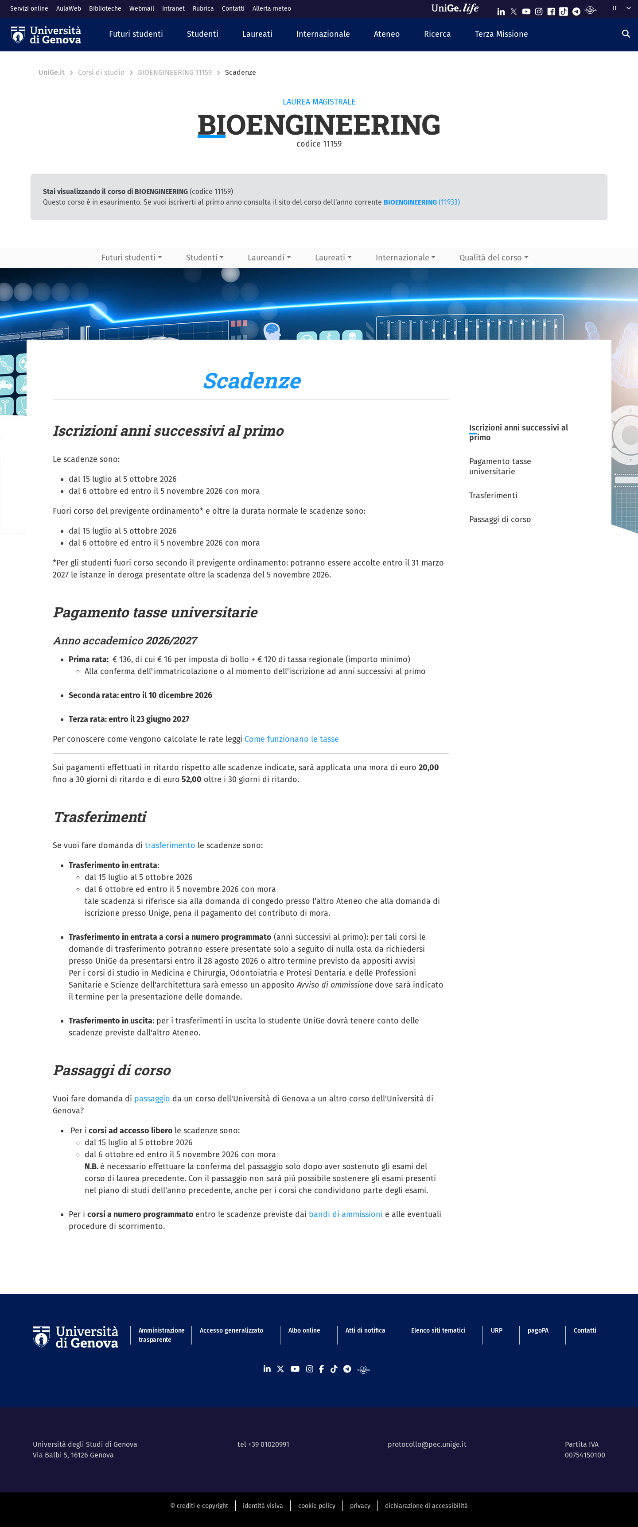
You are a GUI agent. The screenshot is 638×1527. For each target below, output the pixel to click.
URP (496, 1330)
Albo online (304, 1330)
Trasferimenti (493, 495)
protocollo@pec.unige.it (427, 1444)
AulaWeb (68, 8)
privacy (360, 1506)
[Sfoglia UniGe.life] (458, 9)
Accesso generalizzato (231, 1330)
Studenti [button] (202, 258)
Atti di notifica (365, 1330)
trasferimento (170, 845)
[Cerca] (626, 34)
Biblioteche (105, 8)
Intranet (173, 8)
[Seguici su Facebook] (551, 9)
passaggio (152, 1099)
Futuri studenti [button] (128, 258)
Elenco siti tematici (438, 1330)
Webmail (141, 8)
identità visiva (263, 1506)
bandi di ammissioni (346, 1214)
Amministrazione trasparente (157, 1335)
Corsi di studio (101, 72)
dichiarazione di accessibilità (426, 1506)
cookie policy (316, 1506)
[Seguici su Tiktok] (563, 9)
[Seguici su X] (513, 9)
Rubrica (203, 8)
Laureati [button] (330, 258)
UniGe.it (52, 72)
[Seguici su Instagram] (539, 9)
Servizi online (29, 8)
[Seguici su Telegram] (576, 9)
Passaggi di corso (500, 519)
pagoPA (538, 1330)
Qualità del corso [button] (490, 258)
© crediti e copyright (199, 1506)
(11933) (422, 202)
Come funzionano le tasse (292, 739)
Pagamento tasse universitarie (500, 467)
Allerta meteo (272, 8)
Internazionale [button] (402, 258)
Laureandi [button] (266, 258)
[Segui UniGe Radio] (590, 9)
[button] (136, 35)
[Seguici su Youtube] (526, 9)
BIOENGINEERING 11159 (175, 72)
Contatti (233, 8)
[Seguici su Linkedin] (501, 9)
